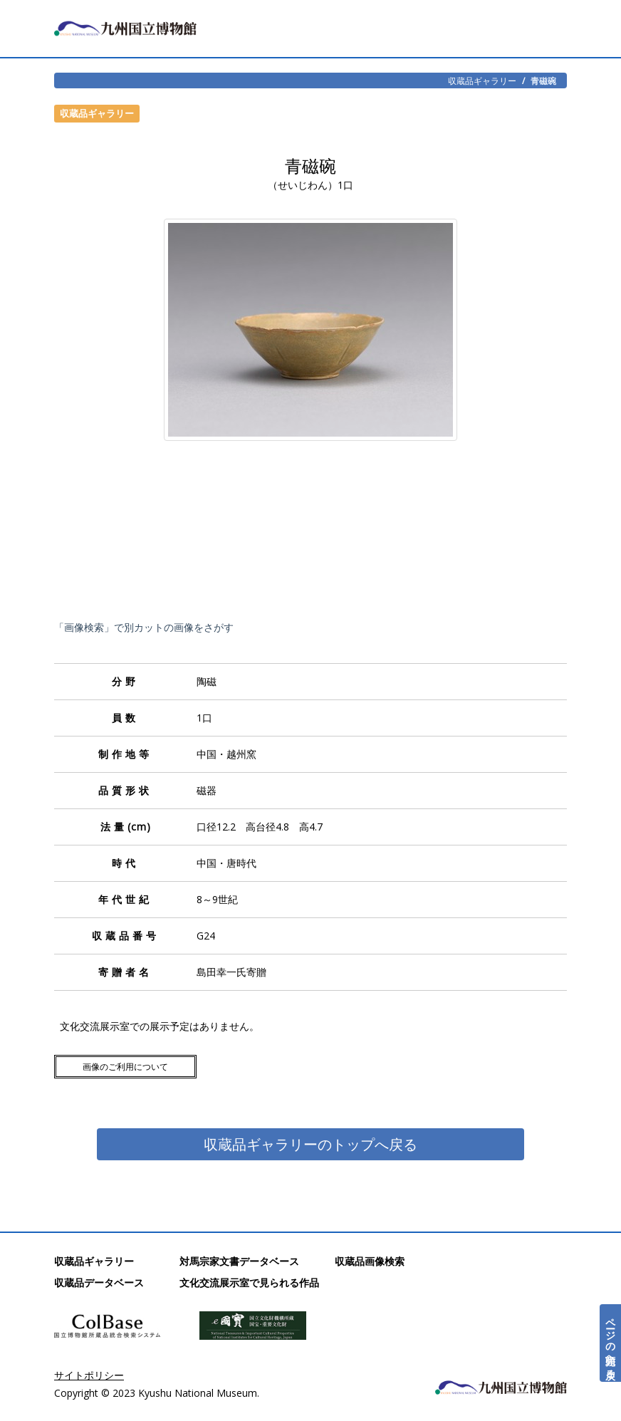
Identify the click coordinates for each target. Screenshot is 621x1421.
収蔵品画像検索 (370, 1261)
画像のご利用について (125, 1067)
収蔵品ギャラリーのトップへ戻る (310, 1144)
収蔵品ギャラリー (482, 80)
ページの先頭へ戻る (610, 1343)
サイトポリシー (89, 1375)
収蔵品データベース (99, 1282)
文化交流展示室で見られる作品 (249, 1282)
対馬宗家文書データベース (239, 1261)
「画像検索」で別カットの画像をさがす (144, 627)
